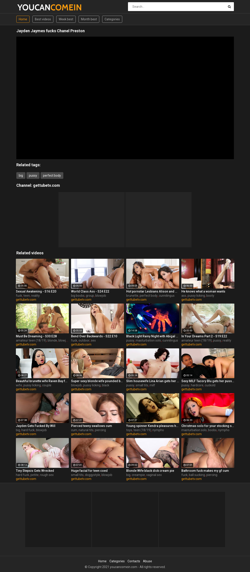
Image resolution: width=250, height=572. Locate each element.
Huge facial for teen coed (89, 470)
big (21, 175)
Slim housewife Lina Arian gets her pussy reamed (152, 381)
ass (183, 295)
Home (23, 19)
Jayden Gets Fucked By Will (35, 426)
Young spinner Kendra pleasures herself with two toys (152, 426)
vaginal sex (154, 475)
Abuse (147, 561)
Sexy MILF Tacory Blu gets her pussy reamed (207, 381)
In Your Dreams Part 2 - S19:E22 (204, 336)
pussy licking (196, 295)
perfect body (52, 175)
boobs (212, 430)
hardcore (197, 385)
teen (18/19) (142, 430)
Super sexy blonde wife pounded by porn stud (97, 381)
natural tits (86, 430)
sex (93, 340)
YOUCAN (29, 7)
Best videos (43, 19)
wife (19, 385)
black (105, 385)
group (90, 295)
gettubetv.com (46, 185)
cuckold (210, 385)
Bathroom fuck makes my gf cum (205, 470)
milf (152, 385)
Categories (112, 19)
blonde (52, 340)
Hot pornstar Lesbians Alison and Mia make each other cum (152, 291)
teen (26, 295)
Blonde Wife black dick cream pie (150, 470)
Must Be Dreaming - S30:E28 (36, 336)
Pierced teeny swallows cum (91, 426)
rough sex (47, 475)
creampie (138, 475)
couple (46, 385)
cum (74, 430)
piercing (100, 430)
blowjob (100, 295)
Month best (89, 19)
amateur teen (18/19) (31, 340)
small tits (142, 385)
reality (35, 295)
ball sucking (197, 475)
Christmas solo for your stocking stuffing (207, 426)
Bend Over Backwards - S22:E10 (94, 336)
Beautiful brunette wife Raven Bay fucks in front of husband (42, 381)
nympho (158, 430)
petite (34, 475)
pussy (33, 175)
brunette (132, 295)
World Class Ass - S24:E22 (90, 291)
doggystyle (92, 475)
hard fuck (28, 430)
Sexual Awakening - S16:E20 (36, 291)
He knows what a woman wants (203, 291)
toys (129, 430)
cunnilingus (167, 295)
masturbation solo (148, 340)
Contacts (134, 561)
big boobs (78, 295)
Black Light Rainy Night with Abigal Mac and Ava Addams (152, 336)
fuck (19, 295)
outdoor (84, 340)
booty (210, 295)
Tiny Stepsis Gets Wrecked (35, 470)
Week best (66, 19)
